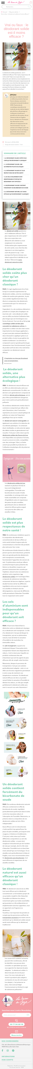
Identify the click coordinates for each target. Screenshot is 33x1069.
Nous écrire (16, 1035)
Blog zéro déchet (13, 12)
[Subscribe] (27, 1015)
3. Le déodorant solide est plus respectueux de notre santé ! (14, 172)
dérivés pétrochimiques (17, 395)
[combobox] (16, 7)
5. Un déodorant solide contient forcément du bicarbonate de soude (16, 187)
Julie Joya (13, 95)
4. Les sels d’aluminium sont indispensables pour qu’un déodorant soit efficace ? (13, 179)
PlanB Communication (19, 1065)
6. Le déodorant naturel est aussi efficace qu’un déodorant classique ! (16, 193)
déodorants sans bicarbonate (14, 858)
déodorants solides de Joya (16, 483)
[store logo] (15, 3)
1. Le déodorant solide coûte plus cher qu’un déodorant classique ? (15, 159)
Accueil (5, 12)
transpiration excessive (10, 917)
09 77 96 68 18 (16, 1024)
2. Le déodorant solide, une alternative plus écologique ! (14, 165)
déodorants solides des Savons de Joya (15, 435)
